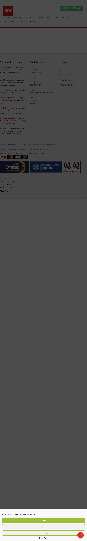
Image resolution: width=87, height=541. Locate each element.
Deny (43, 527)
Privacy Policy (43, 538)
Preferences (43, 533)
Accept (43, 521)
